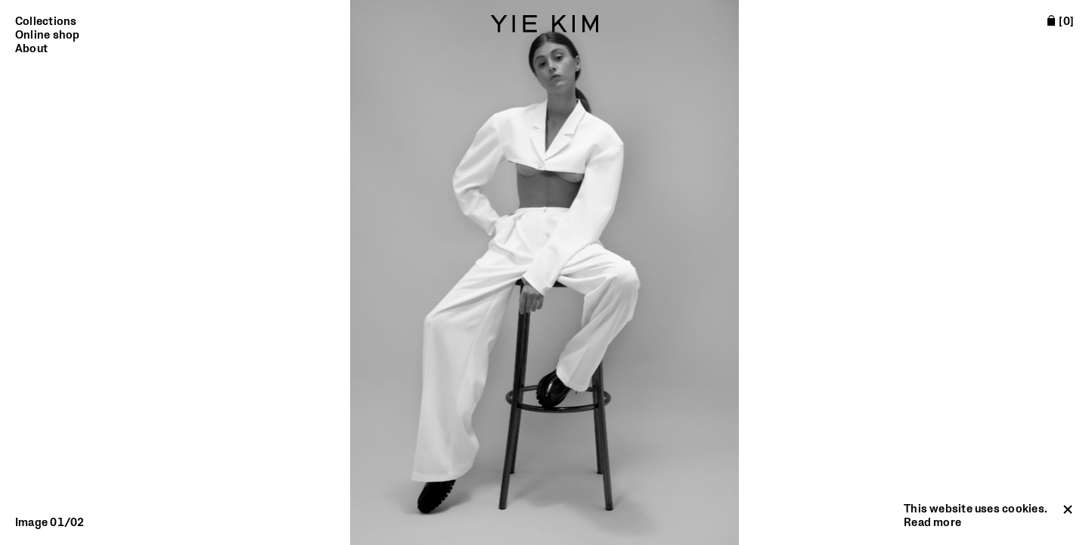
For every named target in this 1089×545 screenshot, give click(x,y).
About (31, 49)
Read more (932, 522)
